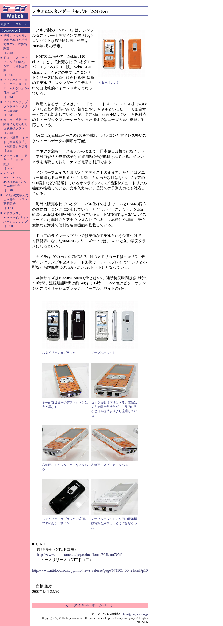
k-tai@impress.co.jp (135, 614)
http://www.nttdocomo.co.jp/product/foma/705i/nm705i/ (79, 555)
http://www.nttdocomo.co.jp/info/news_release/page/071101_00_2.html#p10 (90, 570)
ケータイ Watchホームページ (90, 605)
